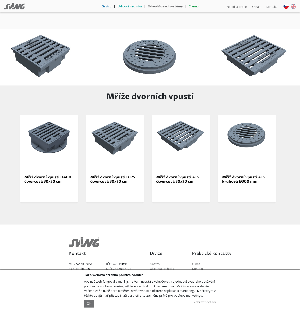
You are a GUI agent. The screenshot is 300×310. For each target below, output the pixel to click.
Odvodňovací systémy (165, 6)
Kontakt (271, 7)
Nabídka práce (237, 7)
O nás (256, 7)
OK (89, 303)
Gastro (106, 6)
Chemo (194, 6)
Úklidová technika (129, 6)
